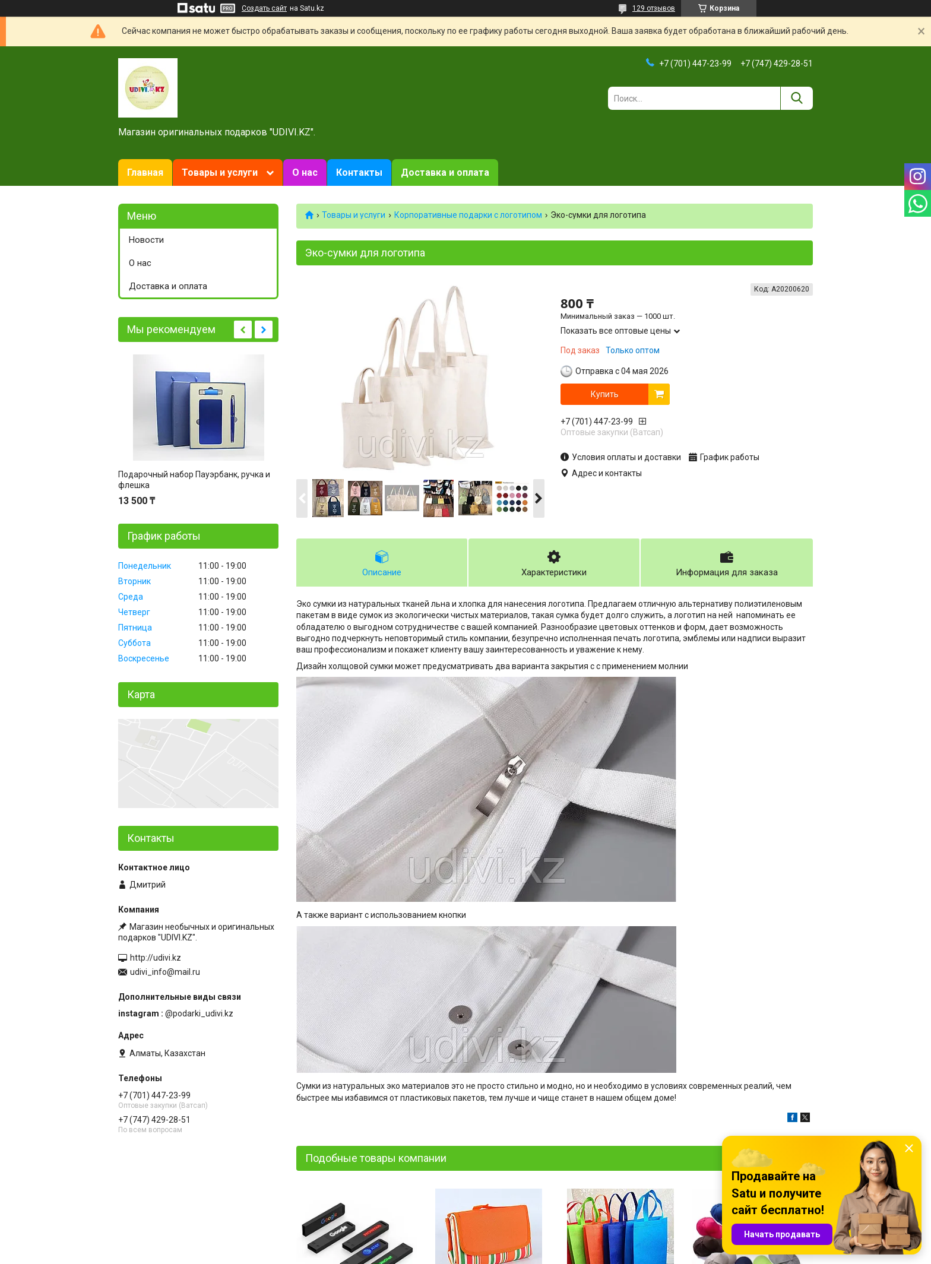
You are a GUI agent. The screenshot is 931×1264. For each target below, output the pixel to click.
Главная (145, 172)
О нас (305, 172)
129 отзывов (653, 8)
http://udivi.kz (155, 957)
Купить (605, 394)
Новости (146, 240)
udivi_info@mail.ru (165, 972)
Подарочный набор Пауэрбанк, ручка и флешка (194, 480)
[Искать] (796, 98)
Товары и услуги (220, 172)
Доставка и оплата (445, 172)
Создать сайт (264, 8)
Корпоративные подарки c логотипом (468, 215)
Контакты (359, 172)
